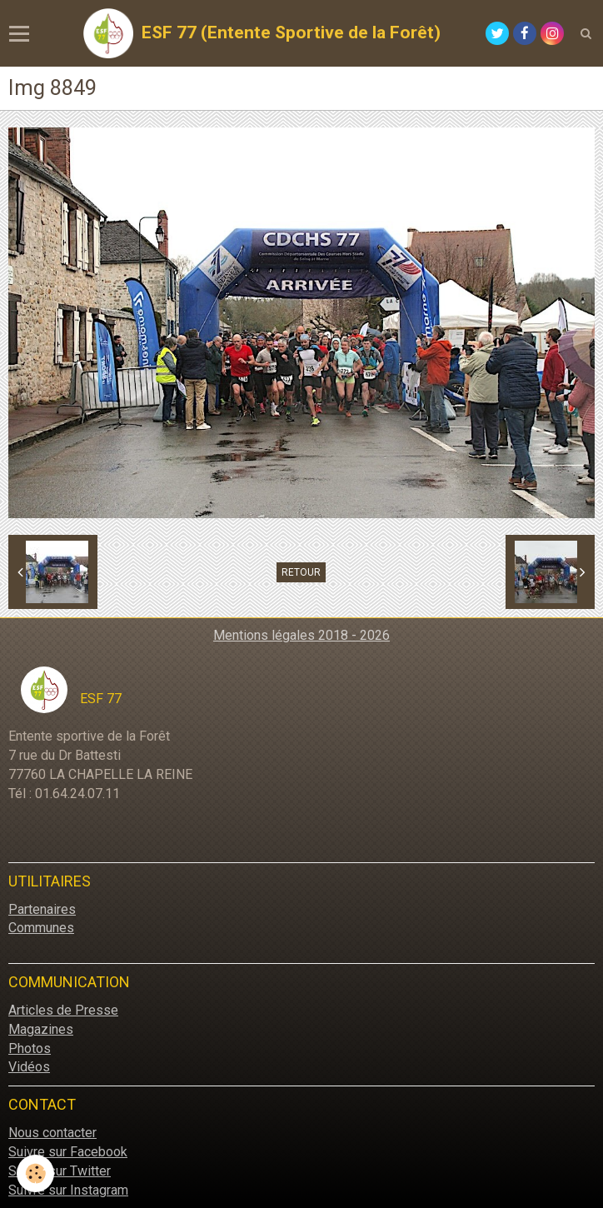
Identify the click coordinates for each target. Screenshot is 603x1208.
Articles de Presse (63, 1010)
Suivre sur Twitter (59, 1171)
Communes (41, 928)
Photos (29, 1048)
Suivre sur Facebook (67, 1152)
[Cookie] (35, 1173)
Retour (301, 572)
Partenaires (42, 909)
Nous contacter (52, 1133)
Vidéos (29, 1067)
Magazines (40, 1029)
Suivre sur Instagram (68, 1190)
